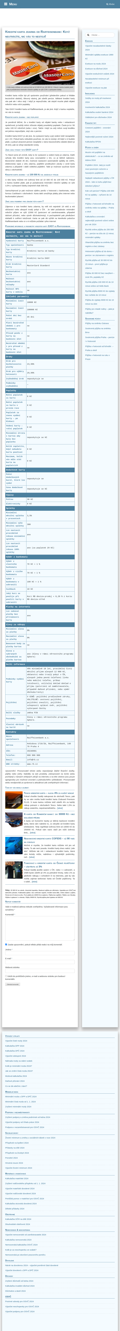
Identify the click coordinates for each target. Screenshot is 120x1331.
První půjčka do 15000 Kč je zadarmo (36, 895)
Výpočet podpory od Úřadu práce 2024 (22, 1122)
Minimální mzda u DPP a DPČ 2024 (20, 1096)
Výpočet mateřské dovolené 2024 (20, 1188)
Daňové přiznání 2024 (15, 1081)
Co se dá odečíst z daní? (16, 1086)
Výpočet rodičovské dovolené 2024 (20, 1193)
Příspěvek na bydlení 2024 (17, 1143)
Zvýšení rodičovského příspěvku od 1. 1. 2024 (25, 1183)
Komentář (10, 914)
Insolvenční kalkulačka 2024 (97, 107)
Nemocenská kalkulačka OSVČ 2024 (21, 1245)
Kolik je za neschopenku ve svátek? (20, 1250)
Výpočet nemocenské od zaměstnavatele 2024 (25, 1235)
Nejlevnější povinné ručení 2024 (99, 137)
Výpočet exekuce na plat (96, 88)
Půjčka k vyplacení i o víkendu (15, 897)
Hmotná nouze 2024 (14, 1163)
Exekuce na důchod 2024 (96, 69)
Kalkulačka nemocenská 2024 (18, 1240)
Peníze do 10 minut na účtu (14, 895)
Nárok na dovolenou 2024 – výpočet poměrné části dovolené (31, 1265)
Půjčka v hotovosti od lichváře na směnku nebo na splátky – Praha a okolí (99, 208)
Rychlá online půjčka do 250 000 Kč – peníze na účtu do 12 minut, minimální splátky (99, 233)
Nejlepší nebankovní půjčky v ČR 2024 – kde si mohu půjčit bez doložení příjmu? (99, 182)
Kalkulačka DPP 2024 (14, 1046)
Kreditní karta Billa (53, 892)
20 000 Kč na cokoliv (17, 890)
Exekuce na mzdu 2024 (95, 64)
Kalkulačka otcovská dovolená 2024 (21, 1203)
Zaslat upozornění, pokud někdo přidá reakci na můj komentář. (35, 944)
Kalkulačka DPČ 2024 (14, 1051)
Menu (13, 4)
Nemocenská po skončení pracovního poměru (25, 1255)
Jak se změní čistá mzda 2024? (19, 1071)
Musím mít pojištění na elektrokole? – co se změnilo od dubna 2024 (99, 156)
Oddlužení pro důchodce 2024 (98, 117)
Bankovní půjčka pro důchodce (49, 890)
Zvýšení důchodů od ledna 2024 (19, 1281)
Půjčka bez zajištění (55, 895)
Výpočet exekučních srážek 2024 (99, 74)
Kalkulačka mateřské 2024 (16, 1178)
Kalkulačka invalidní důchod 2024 (20, 1286)
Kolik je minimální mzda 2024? (18, 1066)
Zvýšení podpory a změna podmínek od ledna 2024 (27, 1117)
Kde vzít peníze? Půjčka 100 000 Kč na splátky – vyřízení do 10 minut (99, 195)
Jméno (8, 949)
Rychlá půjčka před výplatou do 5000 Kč (50, 897)
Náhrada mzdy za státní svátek (18, 1061)
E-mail (8, 958)
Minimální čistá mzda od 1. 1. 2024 (20, 1102)
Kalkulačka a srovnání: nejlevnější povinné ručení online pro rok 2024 (99, 220)
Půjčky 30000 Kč (30, 897)
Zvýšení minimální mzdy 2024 (18, 1106)
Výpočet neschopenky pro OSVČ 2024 (22, 1306)
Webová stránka (12, 967)
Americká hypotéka (31, 890)
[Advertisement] (60, 18)
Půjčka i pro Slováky (68, 895)
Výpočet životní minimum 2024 (18, 1168)
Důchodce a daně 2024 (15, 1291)
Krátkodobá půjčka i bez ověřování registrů (32, 892)
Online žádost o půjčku (67, 892)
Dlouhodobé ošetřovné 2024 (17, 1224)
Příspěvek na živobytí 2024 (17, 1153)
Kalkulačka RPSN (93, 142)
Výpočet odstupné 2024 (15, 1056)
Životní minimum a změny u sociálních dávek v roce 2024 (30, 1138)
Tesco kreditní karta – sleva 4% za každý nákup (49, 793)
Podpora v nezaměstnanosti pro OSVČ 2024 (24, 1127)
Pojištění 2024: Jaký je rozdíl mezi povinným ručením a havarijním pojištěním (97, 169)
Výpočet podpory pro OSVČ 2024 (20, 1311)
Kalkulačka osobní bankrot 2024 (99, 112)
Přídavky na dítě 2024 (14, 1148)
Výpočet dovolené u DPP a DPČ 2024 (21, 1270)
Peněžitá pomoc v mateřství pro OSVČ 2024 (24, 1198)
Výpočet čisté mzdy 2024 (16, 1041)
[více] (60, 808)
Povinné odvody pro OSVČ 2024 (19, 1301)
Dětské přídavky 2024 (14, 1209)
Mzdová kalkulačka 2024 (16, 1076)
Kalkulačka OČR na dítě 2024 (18, 1219)
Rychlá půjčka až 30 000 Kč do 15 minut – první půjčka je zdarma (98, 264)
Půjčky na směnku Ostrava (97, 323)
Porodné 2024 (11, 1158)
